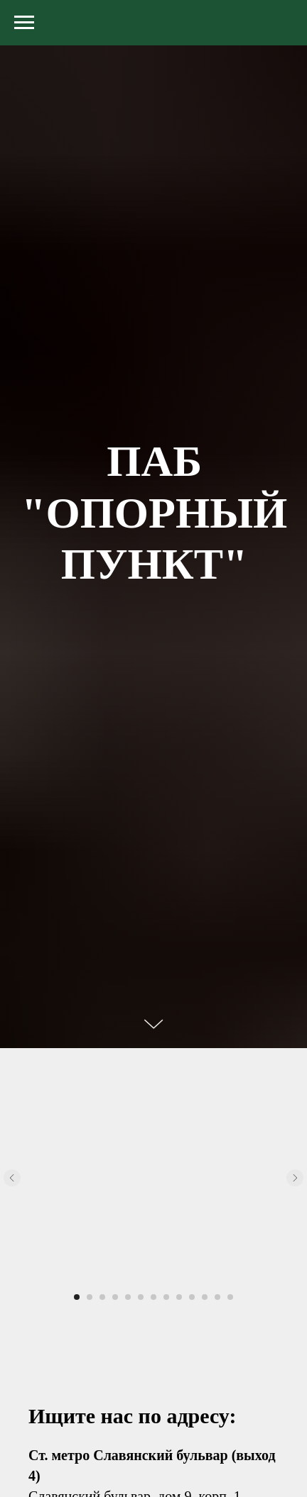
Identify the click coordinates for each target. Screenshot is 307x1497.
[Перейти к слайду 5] (128, 1297)
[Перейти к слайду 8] (166, 1297)
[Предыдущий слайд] (12, 1177)
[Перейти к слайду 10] (192, 1297)
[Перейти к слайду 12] (217, 1297)
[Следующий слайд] (294, 1177)
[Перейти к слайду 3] (102, 1297)
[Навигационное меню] (24, 23)
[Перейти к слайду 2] (89, 1297)
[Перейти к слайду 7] (153, 1297)
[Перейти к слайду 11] (205, 1297)
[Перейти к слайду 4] (115, 1297)
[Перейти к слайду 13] (230, 1297)
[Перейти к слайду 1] (77, 1297)
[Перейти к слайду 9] (179, 1297)
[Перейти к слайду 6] (141, 1297)
